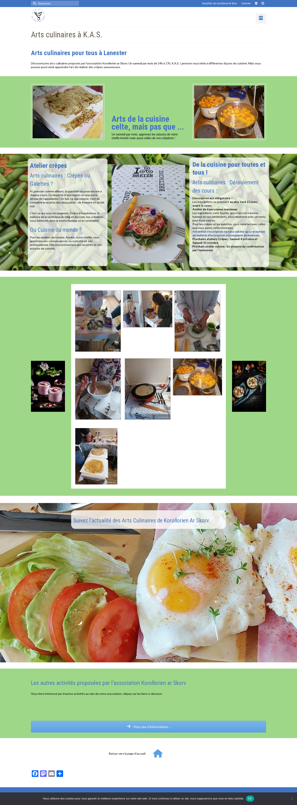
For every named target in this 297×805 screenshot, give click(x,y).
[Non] (292, 799)
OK (250, 798)
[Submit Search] (34, 3)
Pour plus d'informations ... (149, 727)
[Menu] (261, 18)
